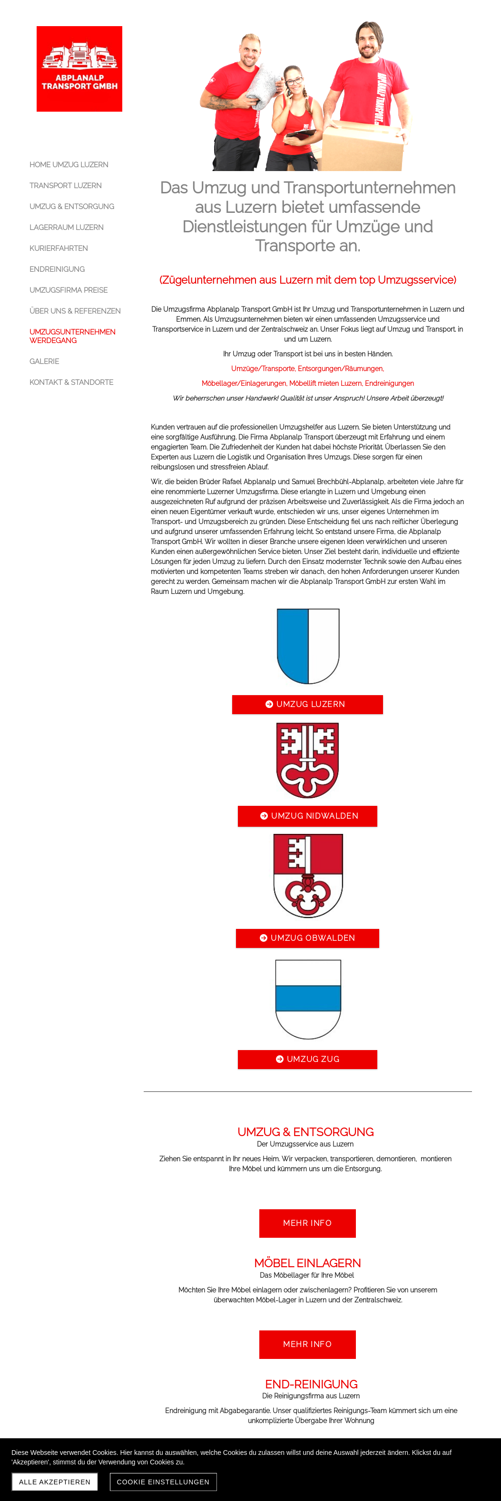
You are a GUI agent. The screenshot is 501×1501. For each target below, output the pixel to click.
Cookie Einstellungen (163, 1482)
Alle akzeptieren (55, 1482)
